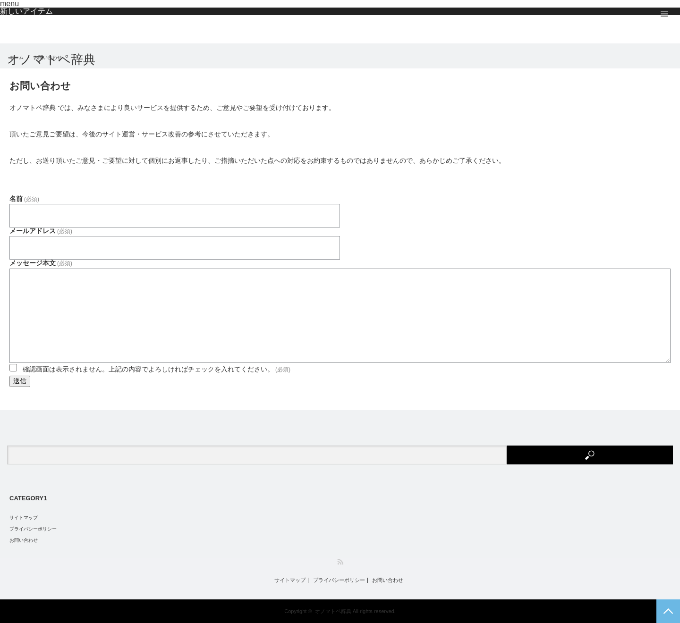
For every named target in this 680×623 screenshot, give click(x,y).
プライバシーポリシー (33, 528)
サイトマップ (23, 517)
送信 (19, 381)
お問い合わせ (23, 540)
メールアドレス (40, 231)
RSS (340, 562)
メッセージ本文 (40, 263)
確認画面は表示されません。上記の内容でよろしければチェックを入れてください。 (156, 369)
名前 (24, 198)
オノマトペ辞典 (51, 59)
